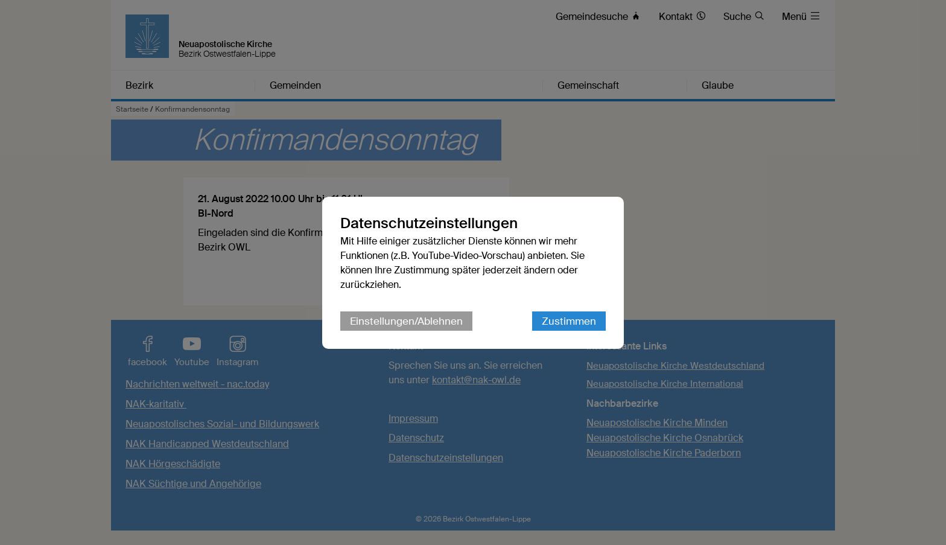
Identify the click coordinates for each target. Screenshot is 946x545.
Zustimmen (569, 321)
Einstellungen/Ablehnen (406, 321)
